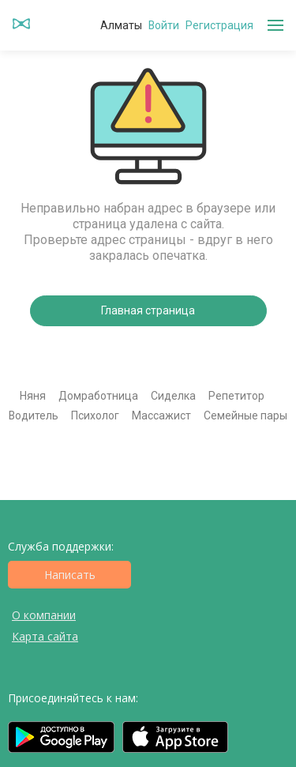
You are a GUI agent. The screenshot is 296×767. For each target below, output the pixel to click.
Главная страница (148, 310)
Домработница (98, 395)
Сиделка (173, 395)
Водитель (33, 415)
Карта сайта (45, 636)
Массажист (161, 415)
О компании (44, 615)
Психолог (95, 415)
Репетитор (236, 395)
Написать (70, 574)
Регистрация (219, 25)
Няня (33, 395)
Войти (163, 25)
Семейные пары (245, 415)
